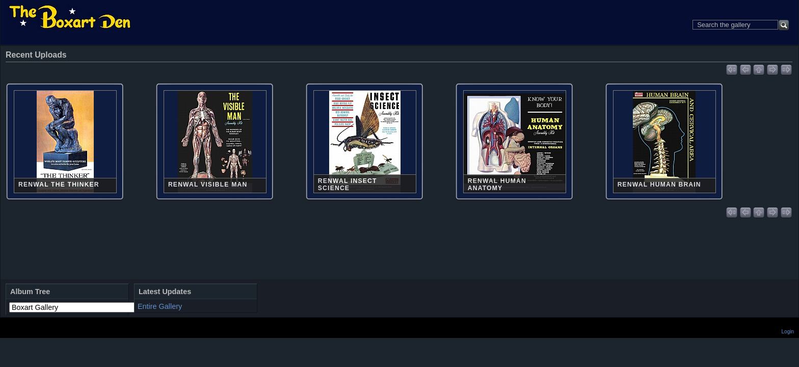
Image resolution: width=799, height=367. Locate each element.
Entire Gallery (160, 306)
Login (788, 331)
